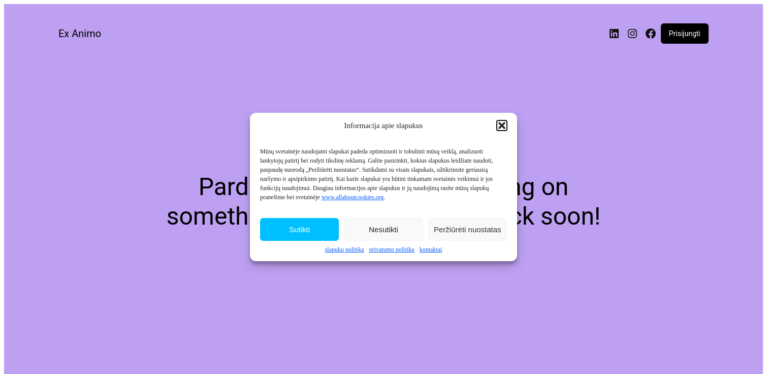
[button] (502, 127)
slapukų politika (344, 251)
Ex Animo (79, 33)
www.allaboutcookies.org (353, 198)
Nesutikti (383, 230)
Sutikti (299, 230)
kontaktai (431, 251)
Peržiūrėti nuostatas (467, 230)
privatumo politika (391, 251)
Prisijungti (684, 33)
